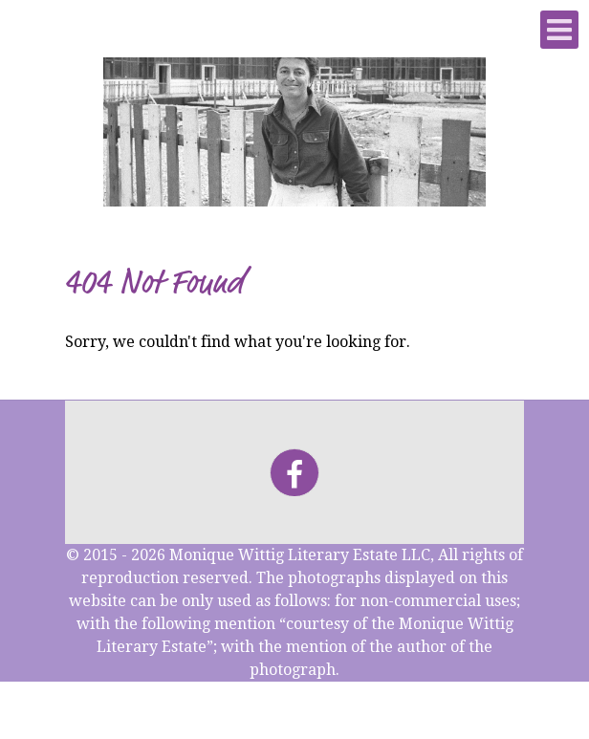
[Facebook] (294, 472)
